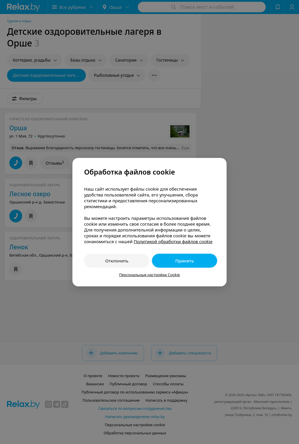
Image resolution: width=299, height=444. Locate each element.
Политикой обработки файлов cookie (173, 241)
